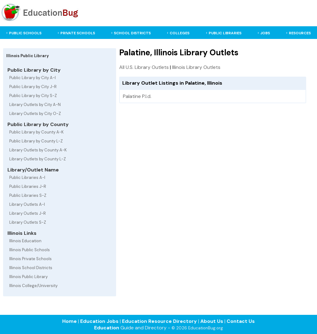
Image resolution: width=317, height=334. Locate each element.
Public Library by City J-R (33, 86)
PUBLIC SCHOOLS (25, 33)
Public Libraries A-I (27, 177)
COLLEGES (179, 33)
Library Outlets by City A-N (35, 104)
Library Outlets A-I (27, 204)
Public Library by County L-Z (36, 141)
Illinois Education (25, 240)
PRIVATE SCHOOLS (77, 33)
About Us (211, 321)
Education (106, 327)
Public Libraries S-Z (27, 195)
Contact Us (241, 321)
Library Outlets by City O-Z (35, 113)
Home (69, 321)
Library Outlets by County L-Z (37, 159)
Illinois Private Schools (30, 258)
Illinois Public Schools (29, 249)
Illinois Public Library (28, 276)
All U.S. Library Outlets (144, 67)
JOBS (265, 33)
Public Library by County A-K (36, 132)
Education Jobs (99, 321)
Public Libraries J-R (27, 186)
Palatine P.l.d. (137, 96)
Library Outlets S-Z (27, 222)
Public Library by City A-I (32, 77)
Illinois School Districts (30, 267)
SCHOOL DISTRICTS (132, 33)
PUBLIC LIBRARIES (225, 33)
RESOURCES (300, 33)
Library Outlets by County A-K (38, 150)
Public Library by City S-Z (33, 95)
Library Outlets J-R (27, 213)
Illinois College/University (33, 285)
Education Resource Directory (159, 321)
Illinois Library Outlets (196, 67)
